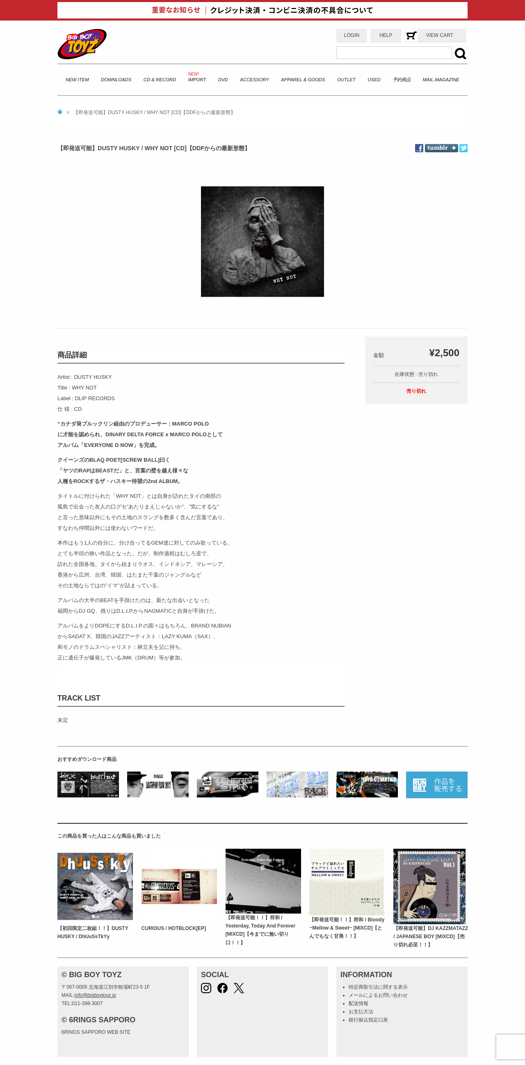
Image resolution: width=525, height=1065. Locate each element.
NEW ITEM (77, 79)
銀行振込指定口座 (368, 1020)
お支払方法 (361, 1012)
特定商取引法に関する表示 (378, 987)
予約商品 (402, 79)
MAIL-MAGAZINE (441, 79)
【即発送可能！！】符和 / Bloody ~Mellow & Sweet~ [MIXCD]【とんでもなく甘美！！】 (346, 928)
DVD (223, 79)
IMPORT (197, 79)
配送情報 (358, 1003)
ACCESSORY (254, 79)
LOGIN (351, 35)
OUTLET (346, 79)
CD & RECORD (160, 79)
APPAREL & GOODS (303, 79)
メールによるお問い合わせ (378, 995)
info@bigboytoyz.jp (95, 995)
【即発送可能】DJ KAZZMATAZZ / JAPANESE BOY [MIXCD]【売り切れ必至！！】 (430, 936)
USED (374, 79)
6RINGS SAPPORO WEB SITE (96, 1032)
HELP (385, 35)
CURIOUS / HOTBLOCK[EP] (174, 928)
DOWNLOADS (116, 79)
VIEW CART (439, 35)
